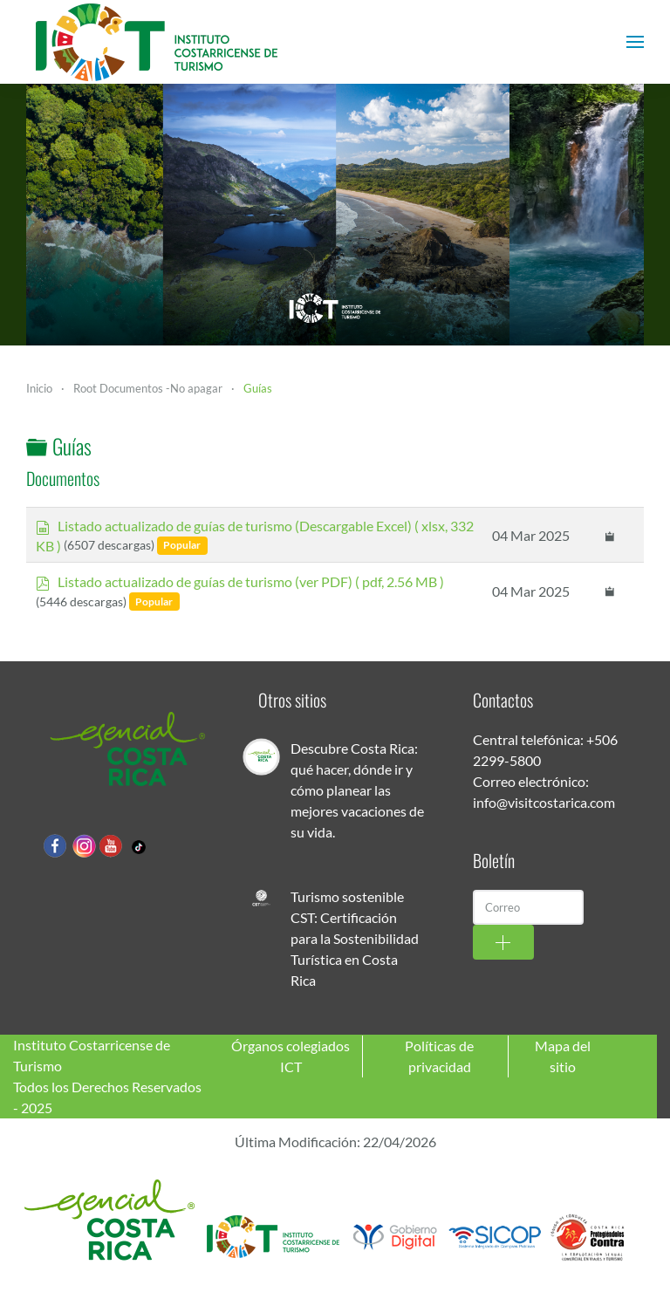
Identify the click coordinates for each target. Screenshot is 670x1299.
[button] (635, 42)
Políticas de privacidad (439, 1056)
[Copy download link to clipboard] (610, 534)
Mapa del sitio (563, 1056)
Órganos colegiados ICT (290, 1056)
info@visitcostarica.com (544, 802)
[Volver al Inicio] (157, 42)
